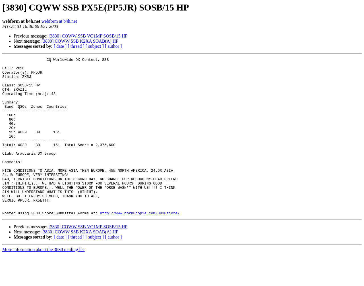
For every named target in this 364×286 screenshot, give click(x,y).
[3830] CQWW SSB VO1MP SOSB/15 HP (88, 36)
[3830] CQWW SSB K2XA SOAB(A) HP (80, 41)
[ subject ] (95, 46)
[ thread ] (76, 46)
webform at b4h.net (59, 21)
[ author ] (113, 46)
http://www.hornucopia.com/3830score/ (140, 244)
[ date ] (60, 46)
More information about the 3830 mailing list (43, 281)
